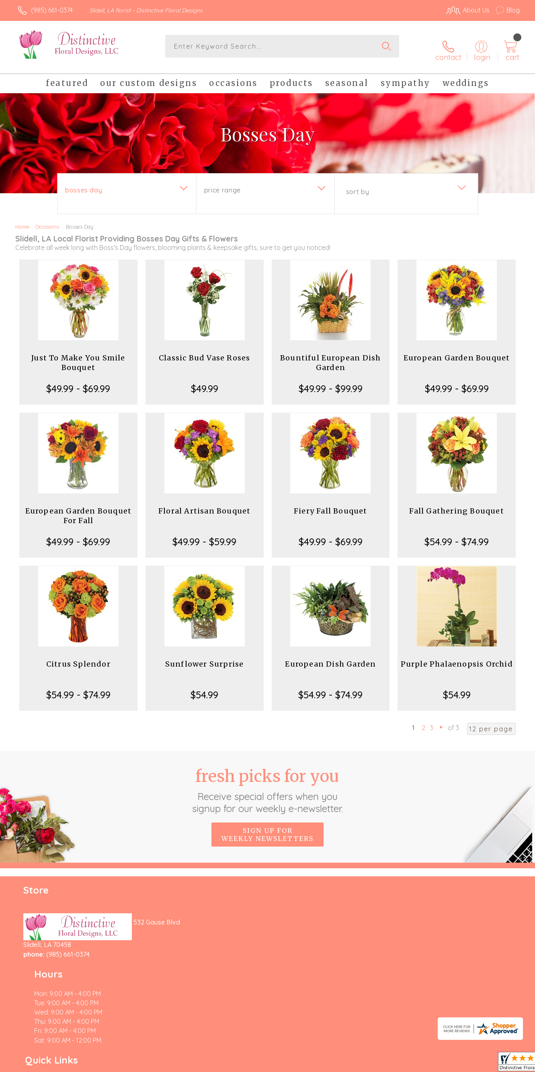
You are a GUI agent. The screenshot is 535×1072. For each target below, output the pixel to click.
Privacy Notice (391, 1064)
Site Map (498, 1064)
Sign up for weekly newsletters (267, 828)
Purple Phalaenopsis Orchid (457, 657)
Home (22, 220)
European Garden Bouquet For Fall (78, 509)
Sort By (357, 185)
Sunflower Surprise (204, 657)
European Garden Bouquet (457, 351)
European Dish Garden (330, 657)
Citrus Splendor (78, 657)
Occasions (47, 220)
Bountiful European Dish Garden (330, 356)
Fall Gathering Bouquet (456, 504)
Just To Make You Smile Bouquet (78, 356)
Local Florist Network (448, 1064)
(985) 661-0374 (52, 10)
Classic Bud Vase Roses (204, 351)
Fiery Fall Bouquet (330, 504)
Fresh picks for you (267, 784)
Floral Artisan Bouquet (204, 504)
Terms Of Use (344, 1064)
